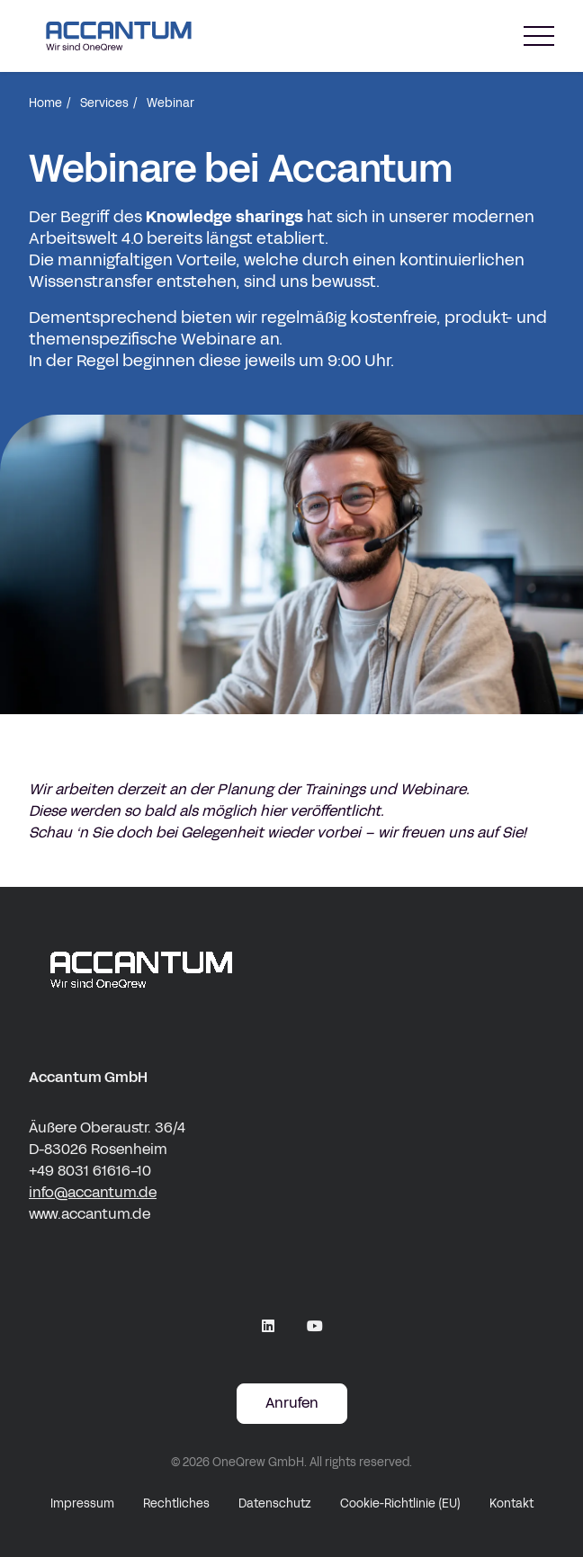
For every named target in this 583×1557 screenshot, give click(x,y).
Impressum (82, 1504)
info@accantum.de (93, 1192)
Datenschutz (274, 1504)
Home (45, 103)
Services (104, 103)
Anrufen (291, 1402)
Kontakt (511, 1504)
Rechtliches (176, 1504)
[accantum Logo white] (291, 969)
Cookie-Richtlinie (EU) (400, 1504)
